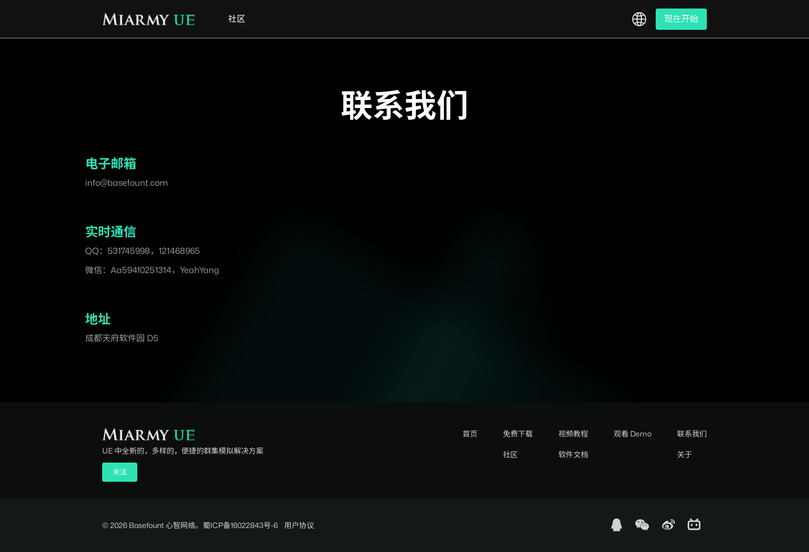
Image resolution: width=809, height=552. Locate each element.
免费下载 (518, 433)
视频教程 (573, 433)
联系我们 (692, 433)
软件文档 (573, 454)
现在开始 (681, 19)
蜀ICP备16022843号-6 (240, 525)
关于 (684, 454)
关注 (120, 471)
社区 (236, 19)
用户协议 (299, 525)
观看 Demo (632, 433)
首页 (470, 433)
